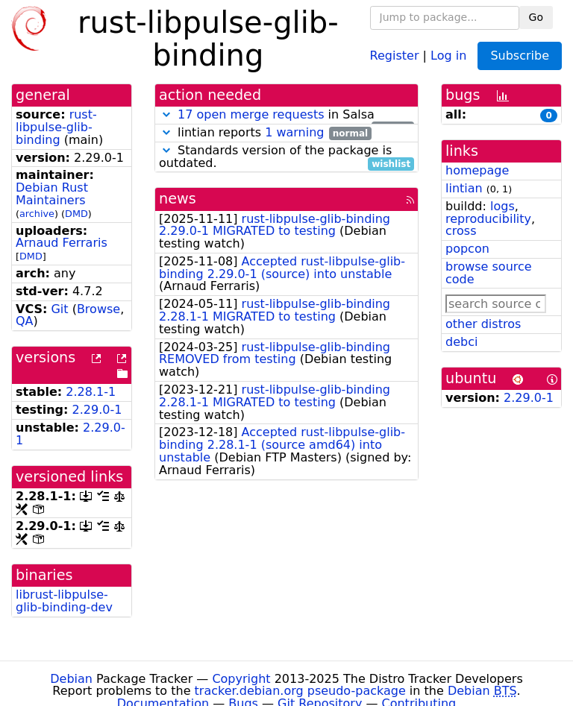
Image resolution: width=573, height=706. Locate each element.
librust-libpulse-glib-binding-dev (64, 600)
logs (502, 206)
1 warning (294, 132)
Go (536, 17)
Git (59, 309)
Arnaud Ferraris (61, 243)
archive (36, 213)
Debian (71, 679)
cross (460, 231)
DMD (76, 213)
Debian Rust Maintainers (52, 193)
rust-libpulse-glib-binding (56, 127)
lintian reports (265, 133)
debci (461, 342)
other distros (483, 324)
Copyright (241, 679)
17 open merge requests (251, 114)
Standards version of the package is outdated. (286, 157)
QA (25, 321)
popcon (467, 249)
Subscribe (519, 55)
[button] (166, 114)
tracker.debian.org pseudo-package (300, 691)
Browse (98, 309)
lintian (464, 188)
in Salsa (286, 115)
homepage (477, 170)
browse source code (488, 272)
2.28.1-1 (91, 392)
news (177, 198)
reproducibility (488, 219)
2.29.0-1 (97, 410)
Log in (448, 55)
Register (394, 55)
